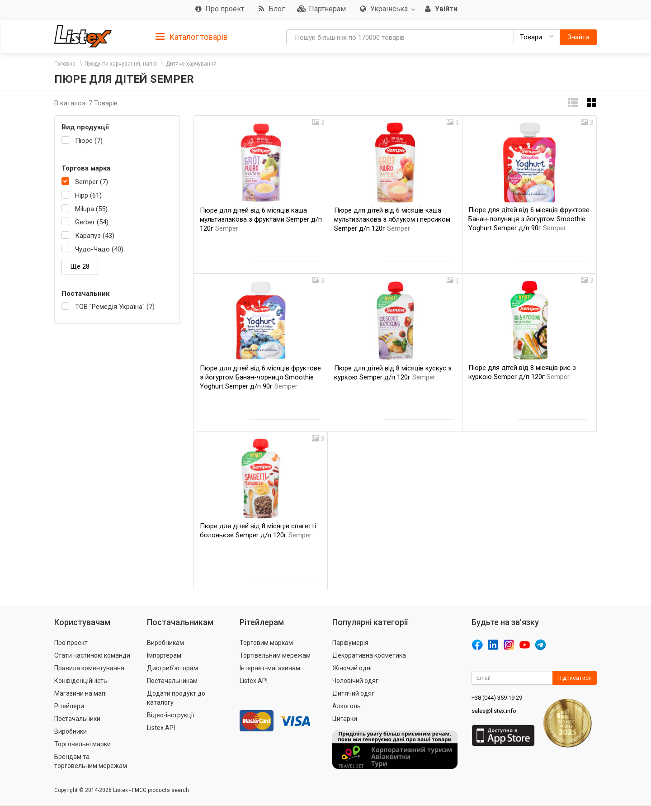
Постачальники (77, 718)
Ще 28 (80, 266)
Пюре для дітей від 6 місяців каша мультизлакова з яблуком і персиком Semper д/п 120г (392, 219)
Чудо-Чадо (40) (99, 249)
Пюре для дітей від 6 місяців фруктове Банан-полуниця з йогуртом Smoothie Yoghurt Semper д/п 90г (529, 219)
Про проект (71, 642)
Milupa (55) (91, 209)
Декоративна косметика (369, 655)
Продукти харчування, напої (121, 64)
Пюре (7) (89, 141)
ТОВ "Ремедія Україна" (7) (115, 307)
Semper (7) (91, 182)
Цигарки (344, 718)
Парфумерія (350, 642)
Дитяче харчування (191, 64)
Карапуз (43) (94, 236)
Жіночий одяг (352, 668)
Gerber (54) (91, 222)
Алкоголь (346, 706)
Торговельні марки (82, 744)
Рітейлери (69, 706)
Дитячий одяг (353, 693)
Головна (64, 64)
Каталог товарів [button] (192, 37)
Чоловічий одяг (355, 680)
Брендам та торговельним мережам (90, 761)
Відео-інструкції (170, 715)
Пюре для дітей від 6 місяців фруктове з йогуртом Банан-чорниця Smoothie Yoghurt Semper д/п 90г (260, 377)
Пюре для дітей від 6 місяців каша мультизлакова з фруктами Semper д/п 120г (261, 219)
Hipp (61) (88, 195)
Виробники (70, 731)
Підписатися (574, 677)
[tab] (191, 36)
